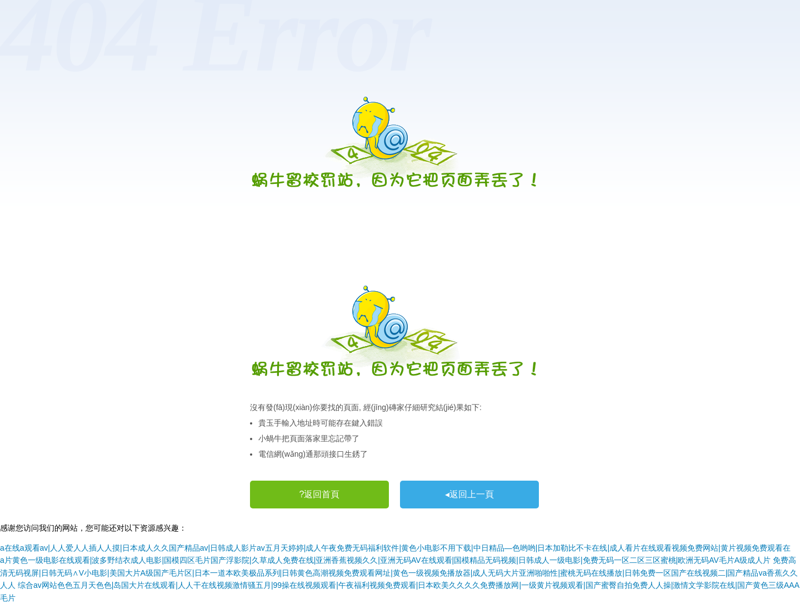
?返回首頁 (319, 494)
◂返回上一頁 (469, 494)
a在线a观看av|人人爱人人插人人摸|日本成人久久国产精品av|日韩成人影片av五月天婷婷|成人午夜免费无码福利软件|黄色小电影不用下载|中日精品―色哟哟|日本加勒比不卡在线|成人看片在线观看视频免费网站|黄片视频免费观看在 (395, 547)
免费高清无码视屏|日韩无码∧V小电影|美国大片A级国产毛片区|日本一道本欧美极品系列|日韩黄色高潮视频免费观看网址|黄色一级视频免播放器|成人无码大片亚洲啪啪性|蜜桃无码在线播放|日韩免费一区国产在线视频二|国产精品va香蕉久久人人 (399, 573)
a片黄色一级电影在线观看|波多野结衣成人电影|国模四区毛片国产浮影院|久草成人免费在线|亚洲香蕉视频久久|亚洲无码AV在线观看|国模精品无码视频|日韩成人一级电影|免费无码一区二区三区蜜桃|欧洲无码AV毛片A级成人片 (385, 560)
